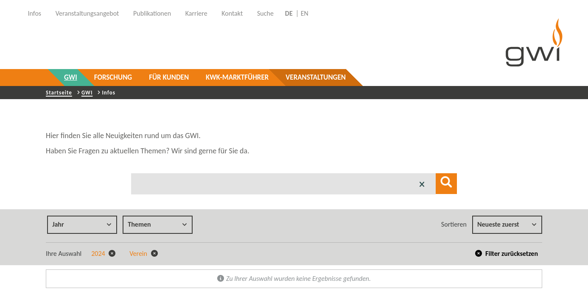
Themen (157, 224)
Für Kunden (169, 77)
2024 (103, 254)
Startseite (59, 92)
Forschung (113, 77)
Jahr (82, 224)
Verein (143, 254)
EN (304, 13)
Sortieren (454, 224)
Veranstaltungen (316, 77)
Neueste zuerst (507, 224)
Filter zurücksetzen (506, 254)
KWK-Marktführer (237, 77)
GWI (70, 77)
